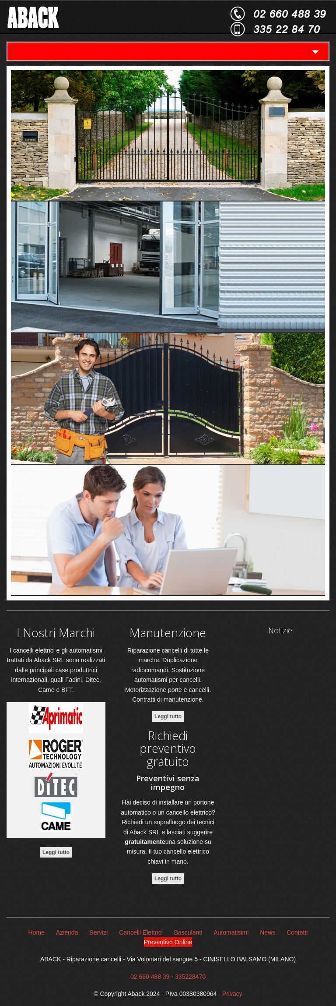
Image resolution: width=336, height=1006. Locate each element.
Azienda (67, 932)
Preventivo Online (168, 942)
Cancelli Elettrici (141, 932)
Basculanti (188, 932)
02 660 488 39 (150, 976)
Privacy (232, 993)
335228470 (190, 976)
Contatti (297, 932)
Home (36, 932)
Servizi (98, 932)
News (267, 932)
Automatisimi (231, 932)
